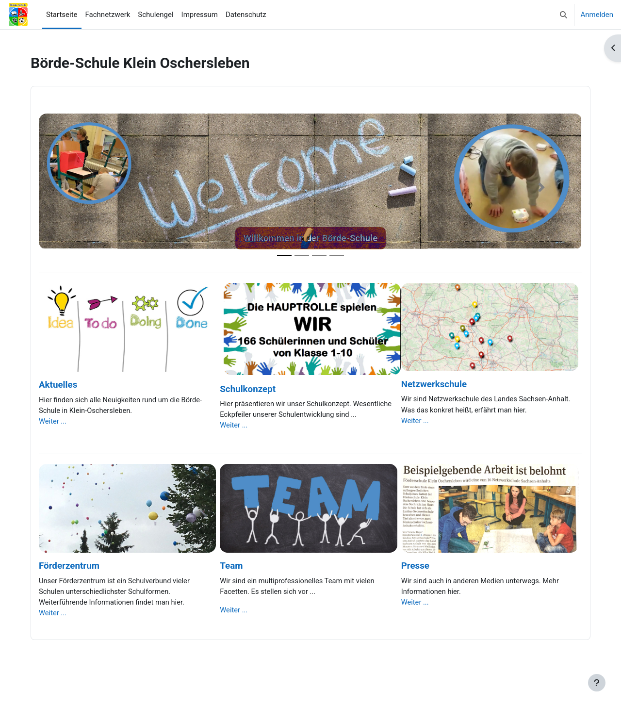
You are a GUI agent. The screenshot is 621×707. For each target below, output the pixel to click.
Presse (415, 566)
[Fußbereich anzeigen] (596, 682)
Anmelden (596, 14)
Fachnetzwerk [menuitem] (108, 14)
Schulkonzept (248, 389)
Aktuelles (58, 384)
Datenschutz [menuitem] (246, 14)
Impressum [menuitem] (199, 14)
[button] (563, 14)
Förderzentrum (69, 566)
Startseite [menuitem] (62, 14)
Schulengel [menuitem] (155, 14)
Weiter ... (53, 421)
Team (231, 566)
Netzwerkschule (434, 384)
